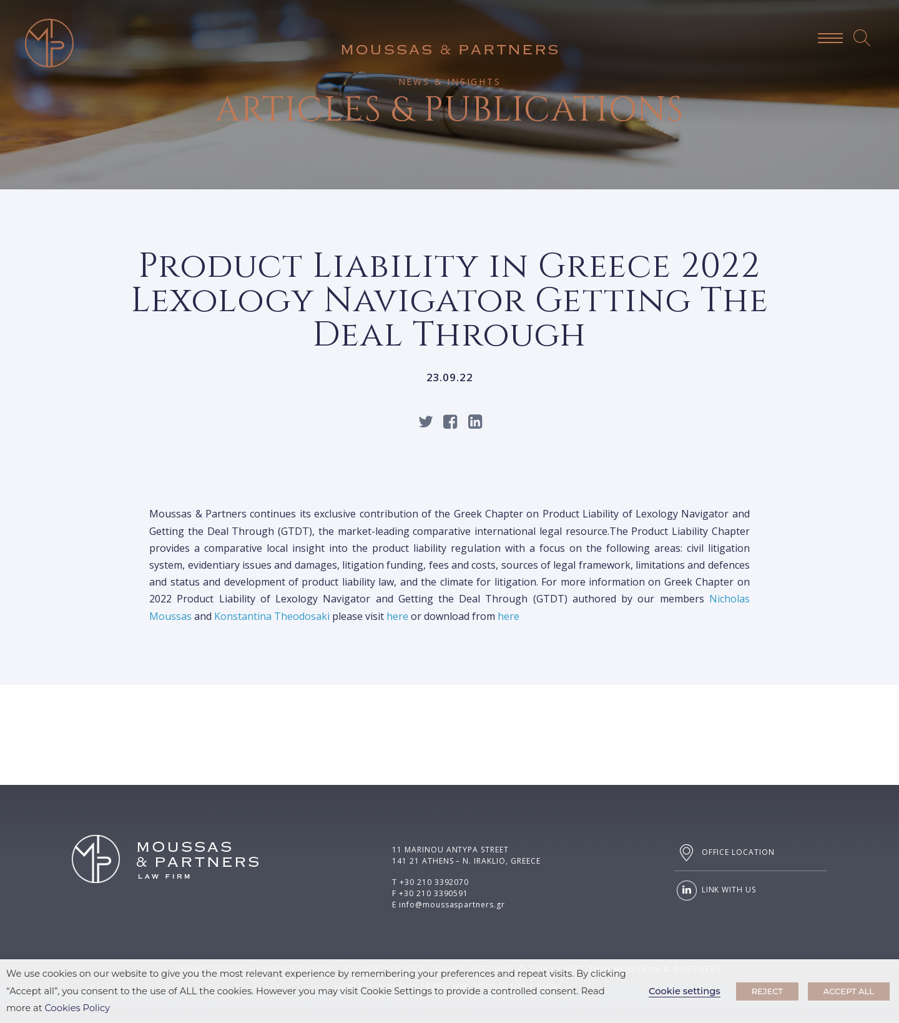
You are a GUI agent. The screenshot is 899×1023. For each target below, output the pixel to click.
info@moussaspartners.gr (452, 904)
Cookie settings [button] (684, 991)
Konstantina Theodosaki (272, 616)
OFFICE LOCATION (724, 852)
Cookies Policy (78, 1008)
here (397, 616)
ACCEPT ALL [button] (848, 991)
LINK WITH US (715, 891)
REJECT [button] (767, 991)
